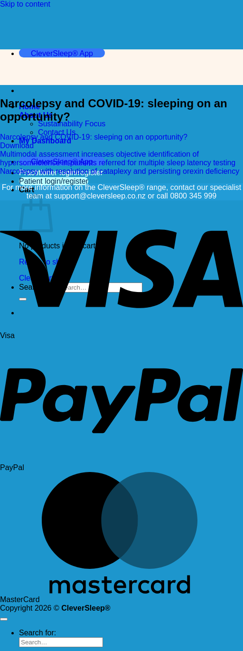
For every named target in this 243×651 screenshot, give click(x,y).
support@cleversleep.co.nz (100, 196)
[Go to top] (4, 619)
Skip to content (25, 4)
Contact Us (56, 132)
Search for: (37, 633)
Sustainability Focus (71, 124)
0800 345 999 (193, 196)
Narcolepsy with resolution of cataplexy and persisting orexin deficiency (119, 171)
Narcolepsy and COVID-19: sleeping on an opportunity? (93, 137)
